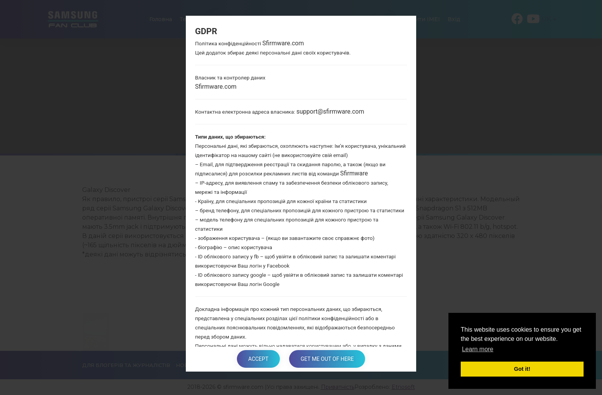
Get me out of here (327, 359)
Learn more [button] (477, 349)
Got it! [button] (522, 369)
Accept (258, 359)
